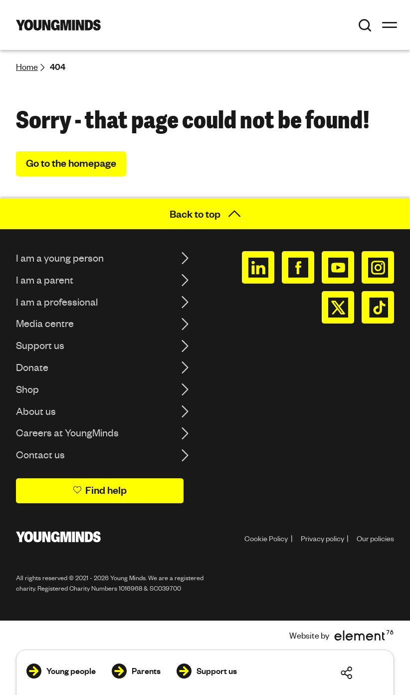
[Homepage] (58, 24)
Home (27, 66)
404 (57, 66)
